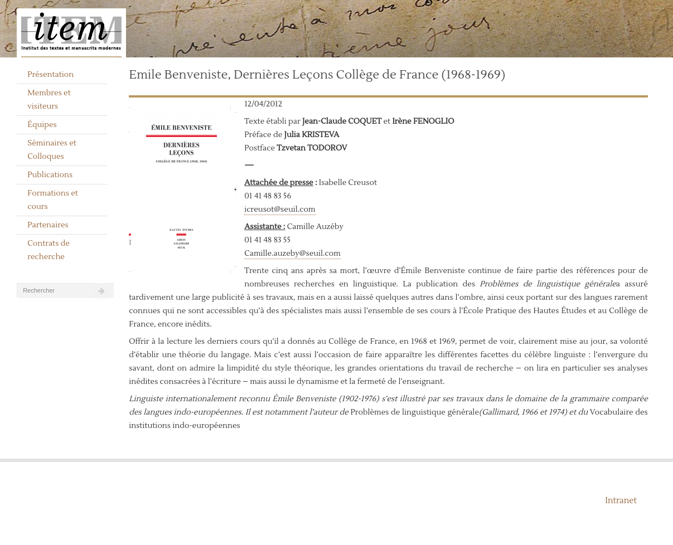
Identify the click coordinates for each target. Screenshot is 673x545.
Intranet (621, 500)
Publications (49, 175)
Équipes (42, 125)
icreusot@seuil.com (279, 210)
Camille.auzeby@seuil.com (292, 254)
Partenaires (48, 225)
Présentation (50, 75)
